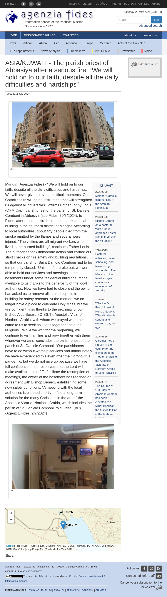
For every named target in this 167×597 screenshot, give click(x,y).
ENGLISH (88, 3)
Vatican (28, 43)
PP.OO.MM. (101, 51)
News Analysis (50, 51)
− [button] (11, 520)
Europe (88, 43)
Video (146, 51)
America (71, 43)
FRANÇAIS (115, 3)
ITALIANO (74, 3)
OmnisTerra (76, 51)
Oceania (105, 43)
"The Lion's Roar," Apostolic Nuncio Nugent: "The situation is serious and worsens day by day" (105, 315)
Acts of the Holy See (131, 43)
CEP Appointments (21, 51)
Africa (43, 43)
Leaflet (9, 545)
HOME (12, 35)
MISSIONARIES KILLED (39, 35)
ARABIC (156, 3)
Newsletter (126, 51)
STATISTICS (70, 35)
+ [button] (11, 513)
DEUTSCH (130, 3)
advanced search (150, 25)
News (12, 43)
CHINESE (143, 3)
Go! (156, 19)
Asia (56, 43)
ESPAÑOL (101, 3)
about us (130, 35)
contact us (150, 35)
